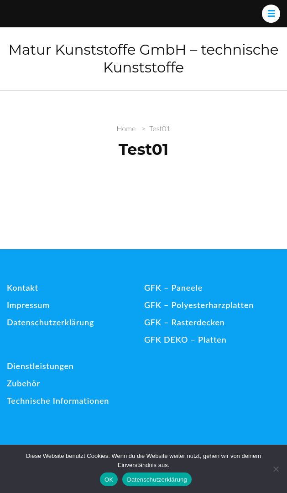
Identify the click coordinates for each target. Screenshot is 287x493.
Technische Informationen (58, 400)
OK (108, 479)
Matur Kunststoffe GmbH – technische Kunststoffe (143, 58)
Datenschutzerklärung (50, 322)
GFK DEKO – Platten (185, 339)
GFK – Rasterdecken (184, 322)
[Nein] (275, 468)
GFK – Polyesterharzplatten (199, 305)
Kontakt (22, 287)
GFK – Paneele (173, 287)
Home (126, 128)
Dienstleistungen (40, 366)
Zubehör (23, 383)
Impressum (28, 305)
